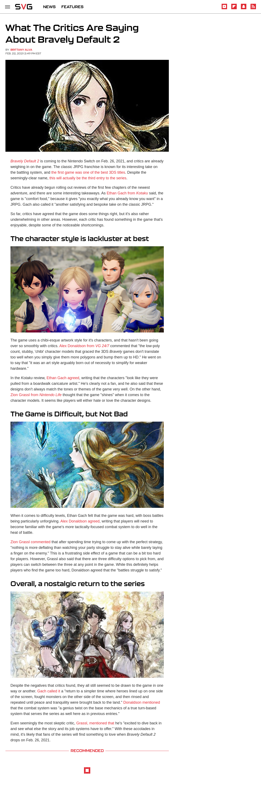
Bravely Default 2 (24, 161)
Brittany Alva (21, 49)
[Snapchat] (243, 8)
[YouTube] (224, 8)
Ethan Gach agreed (63, 378)
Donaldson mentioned (141, 702)
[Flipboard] (234, 8)
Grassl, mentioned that (95, 723)
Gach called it (48, 691)
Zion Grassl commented (30, 542)
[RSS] (253, 8)
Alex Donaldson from (84, 346)
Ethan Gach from (127, 193)
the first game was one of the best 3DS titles (88, 172)
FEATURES (72, 6)
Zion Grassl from (36, 395)
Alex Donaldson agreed (79, 521)
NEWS (49, 6)
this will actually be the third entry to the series (87, 178)
